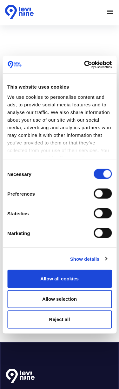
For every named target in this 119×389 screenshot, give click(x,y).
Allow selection (59, 299)
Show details (85, 258)
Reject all (59, 319)
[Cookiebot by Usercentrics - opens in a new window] (85, 64)
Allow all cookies (59, 278)
